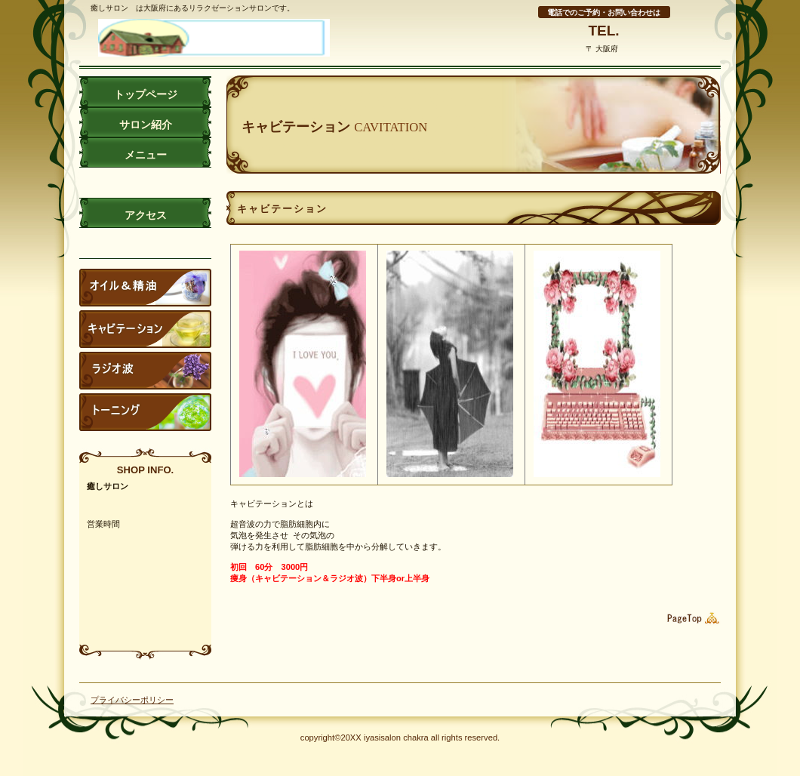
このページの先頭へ (691, 618)
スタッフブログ (145, 287)
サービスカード (145, 371)
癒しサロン (230, 38)
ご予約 (145, 412)
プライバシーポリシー (132, 699)
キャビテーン (145, 329)
